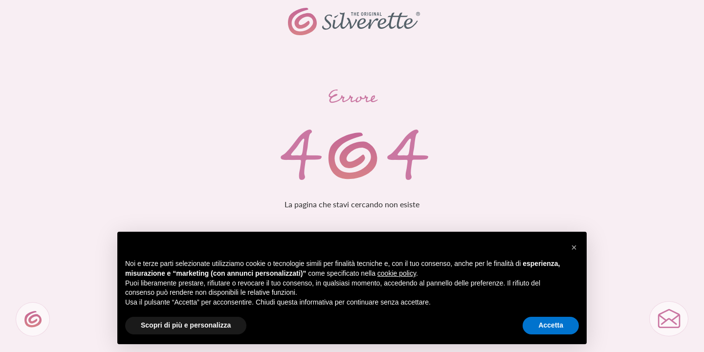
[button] (574, 247)
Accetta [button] (550, 325)
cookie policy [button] (396, 273)
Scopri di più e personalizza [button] (186, 325)
